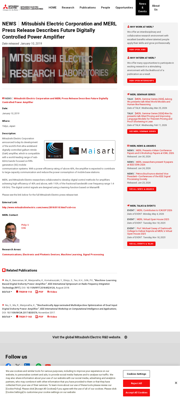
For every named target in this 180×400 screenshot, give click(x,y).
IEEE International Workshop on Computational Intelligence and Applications (78, 308)
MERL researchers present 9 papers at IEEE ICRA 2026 (150, 163)
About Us (158, 7)
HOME (52, 7)
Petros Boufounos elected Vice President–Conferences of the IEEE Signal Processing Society (148, 176)
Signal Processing (93, 254)
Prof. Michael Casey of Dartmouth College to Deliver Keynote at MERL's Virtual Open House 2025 (149, 231)
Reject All (136, 384)
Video (52, 291)
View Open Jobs (137, 50)
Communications (12, 254)
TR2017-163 (24, 316)
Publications (88, 7)
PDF (39, 291)
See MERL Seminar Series (142, 131)
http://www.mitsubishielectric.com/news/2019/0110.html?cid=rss (39, 207)
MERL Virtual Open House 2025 (153, 219)
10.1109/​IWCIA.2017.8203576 (22, 312)
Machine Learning (71, 254)
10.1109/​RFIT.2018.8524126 (40, 287)
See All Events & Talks (141, 244)
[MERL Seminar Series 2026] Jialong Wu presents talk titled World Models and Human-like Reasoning (149, 102)
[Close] (176, 384)
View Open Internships (141, 81)
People (105, 7)
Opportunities (124, 7)
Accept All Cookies (136, 394)
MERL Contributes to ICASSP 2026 (154, 210)
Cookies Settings (136, 375)
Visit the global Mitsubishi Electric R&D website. (86, 337)
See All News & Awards (141, 189)
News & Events (144, 7)
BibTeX (7, 291)
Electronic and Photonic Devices (41, 254)
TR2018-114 (24, 291)
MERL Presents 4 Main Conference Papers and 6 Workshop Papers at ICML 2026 (150, 151)
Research (68, 7)
